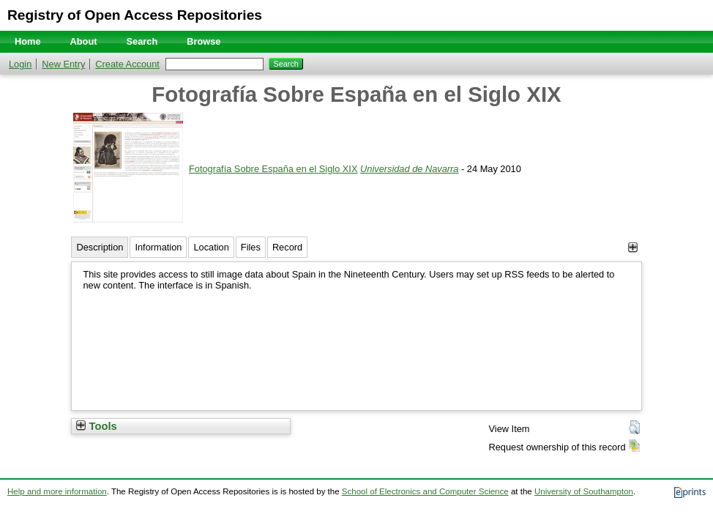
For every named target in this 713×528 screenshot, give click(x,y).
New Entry (63, 64)
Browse (203, 41)
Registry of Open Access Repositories (134, 15)
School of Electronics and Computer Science (425, 491)
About (83, 41)
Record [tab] (287, 247)
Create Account (127, 64)
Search (142, 41)
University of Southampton (583, 491)
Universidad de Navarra (409, 168)
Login (20, 64)
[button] (634, 427)
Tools (96, 426)
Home (28, 41)
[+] (632, 247)
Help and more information (57, 491)
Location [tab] (210, 247)
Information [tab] (158, 247)
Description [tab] (99, 247)
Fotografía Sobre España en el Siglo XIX (273, 168)
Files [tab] (251, 247)
